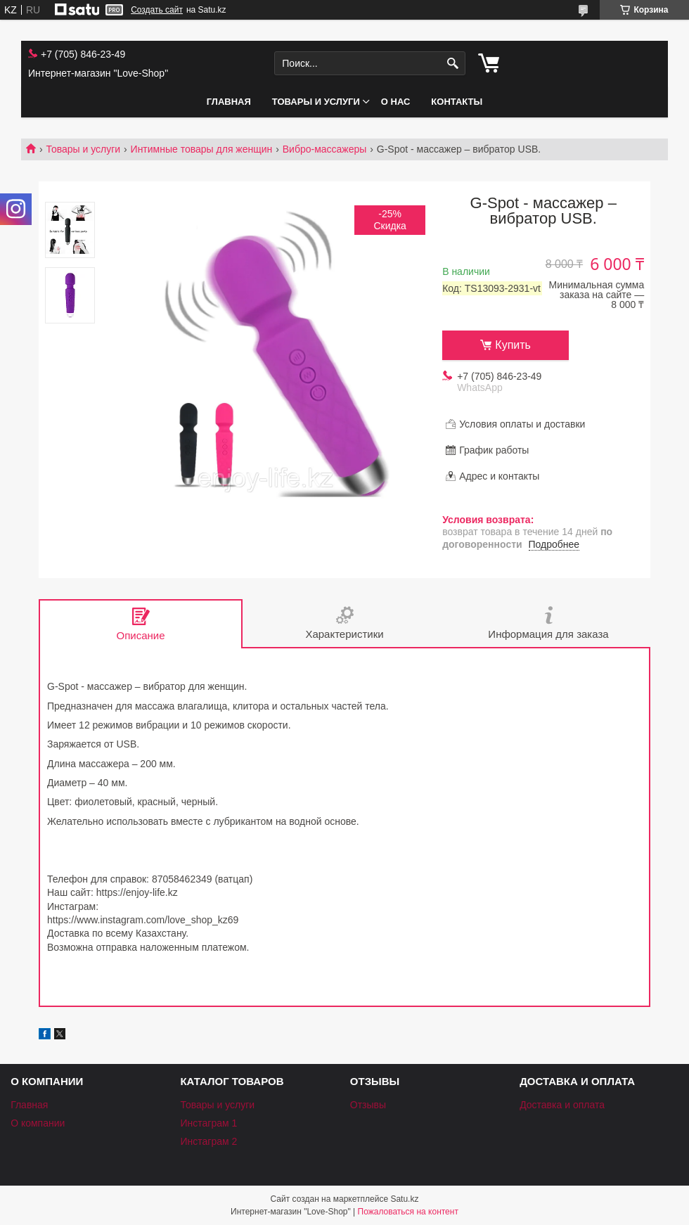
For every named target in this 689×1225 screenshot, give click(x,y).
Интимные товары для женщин (202, 149)
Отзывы (368, 1104)
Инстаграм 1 (208, 1123)
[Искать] (453, 64)
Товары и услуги (316, 101)
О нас (396, 101)
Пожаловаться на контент (408, 1212)
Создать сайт (157, 10)
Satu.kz (404, 1199)
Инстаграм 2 (208, 1141)
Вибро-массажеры (325, 149)
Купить (513, 345)
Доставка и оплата (562, 1104)
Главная (229, 101)
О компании (38, 1123)
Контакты (456, 101)
